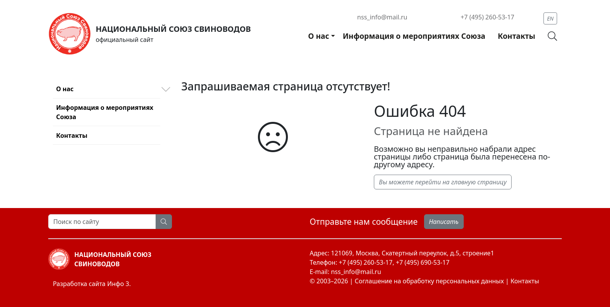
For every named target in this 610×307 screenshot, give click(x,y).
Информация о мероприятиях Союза (414, 36)
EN (550, 18)
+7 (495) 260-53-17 (487, 17)
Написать (444, 221)
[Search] (102, 221)
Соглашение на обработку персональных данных (429, 281)
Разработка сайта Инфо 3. (92, 283)
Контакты (516, 36)
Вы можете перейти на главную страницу (443, 182)
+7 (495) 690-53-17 (422, 262)
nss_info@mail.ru (382, 17)
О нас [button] (318, 36)
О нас (65, 89)
